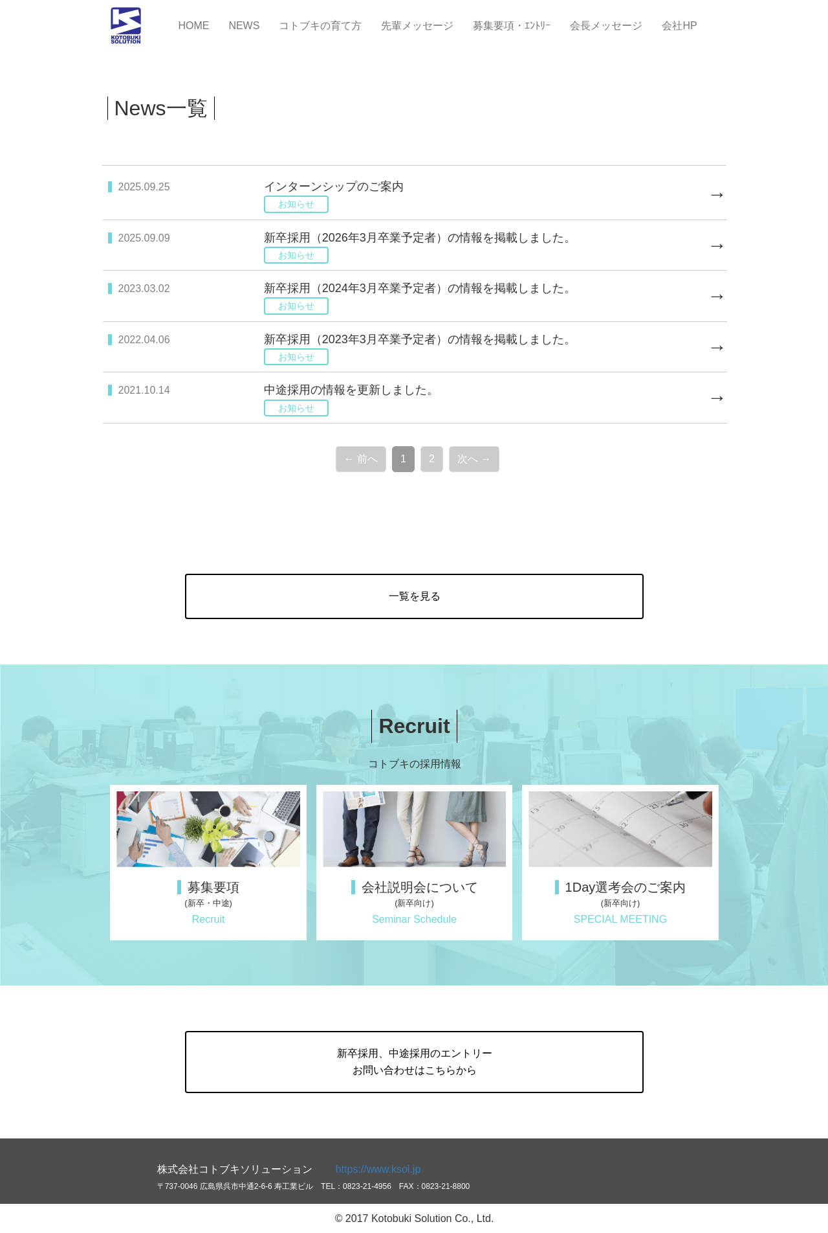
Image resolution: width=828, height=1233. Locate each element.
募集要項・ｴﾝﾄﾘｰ (511, 25)
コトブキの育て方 (320, 25)
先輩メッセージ (417, 25)
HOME (193, 25)
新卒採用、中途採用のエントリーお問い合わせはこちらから (414, 1062)
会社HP (679, 25)
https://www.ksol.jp (378, 1169)
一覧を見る (415, 596)
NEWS (243, 25)
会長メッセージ (606, 25)
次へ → (474, 458)
